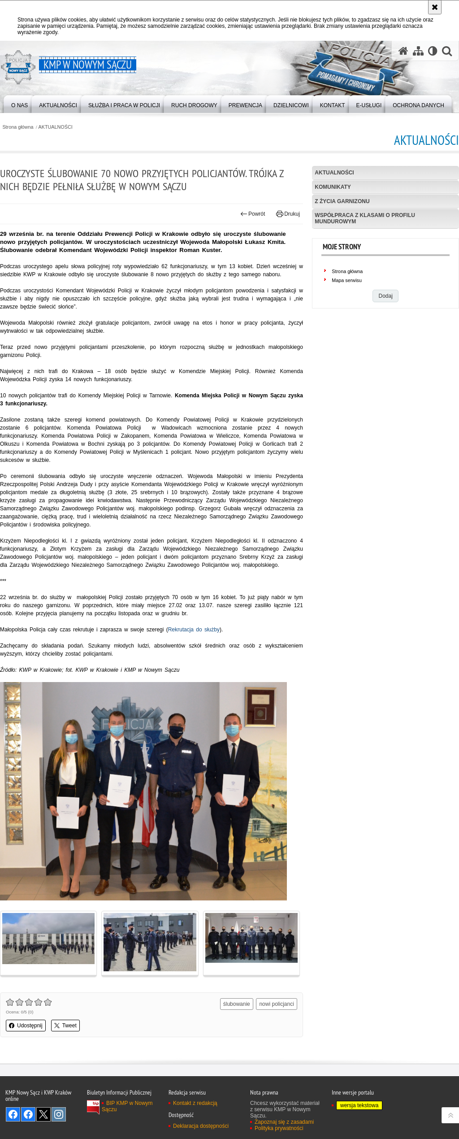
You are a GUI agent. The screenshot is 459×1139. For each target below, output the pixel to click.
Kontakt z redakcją (195, 1103)
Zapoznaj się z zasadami (284, 1122)
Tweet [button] (65, 1025)
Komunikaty (333, 187)
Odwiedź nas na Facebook (13, 1114)
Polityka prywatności (279, 1128)
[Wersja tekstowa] (432, 51)
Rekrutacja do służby (194, 629)
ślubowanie (236, 1004)
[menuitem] (19, 103)
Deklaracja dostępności (201, 1126)
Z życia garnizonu (342, 201)
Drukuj (288, 213)
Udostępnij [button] (26, 1025)
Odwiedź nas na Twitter (43, 1114)
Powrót (252, 213)
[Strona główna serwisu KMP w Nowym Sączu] (403, 51)
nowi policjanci (276, 1004)
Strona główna (17, 127)
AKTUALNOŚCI (56, 127)
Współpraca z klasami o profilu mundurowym (365, 218)
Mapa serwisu (347, 280)
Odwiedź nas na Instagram (59, 1114)
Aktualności (334, 173)
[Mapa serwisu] (418, 51)
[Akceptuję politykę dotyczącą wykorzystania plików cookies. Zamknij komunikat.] (435, 7)
